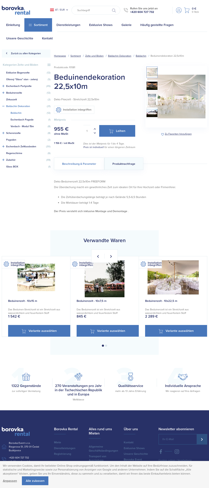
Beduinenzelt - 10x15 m (22, 301)
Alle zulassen (35, 481)
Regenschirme (28, 153)
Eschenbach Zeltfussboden (28, 146)
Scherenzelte (28, 133)
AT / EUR (57, 9)
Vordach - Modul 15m (30, 126)
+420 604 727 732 (142, 12)
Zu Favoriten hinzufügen (178, 134)
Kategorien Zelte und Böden (26, 65)
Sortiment (75, 55)
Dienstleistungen (64, 448)
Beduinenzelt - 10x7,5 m (91, 301)
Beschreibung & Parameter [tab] (79, 164)
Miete (57, 442)
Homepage (60, 55)
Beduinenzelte (28, 92)
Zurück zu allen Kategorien (23, 53)
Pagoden (28, 139)
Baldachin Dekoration (28, 106)
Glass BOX (28, 166)
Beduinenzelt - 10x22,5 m (161, 301)
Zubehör (28, 160)
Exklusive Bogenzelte (28, 72)
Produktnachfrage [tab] (123, 164)
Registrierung (62, 454)
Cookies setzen (167, 460)
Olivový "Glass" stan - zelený (28, 79)
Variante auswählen (39, 331)
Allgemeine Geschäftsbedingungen (103, 448)
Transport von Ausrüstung (97, 458)
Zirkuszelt (28, 99)
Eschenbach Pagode (30, 119)
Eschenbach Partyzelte (28, 86)
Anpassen (10, 481)
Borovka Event (133, 459)
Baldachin (30, 113)
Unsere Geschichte (136, 454)
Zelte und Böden (94, 55)
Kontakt (128, 442)
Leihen (117, 131)
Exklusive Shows (134, 448)
